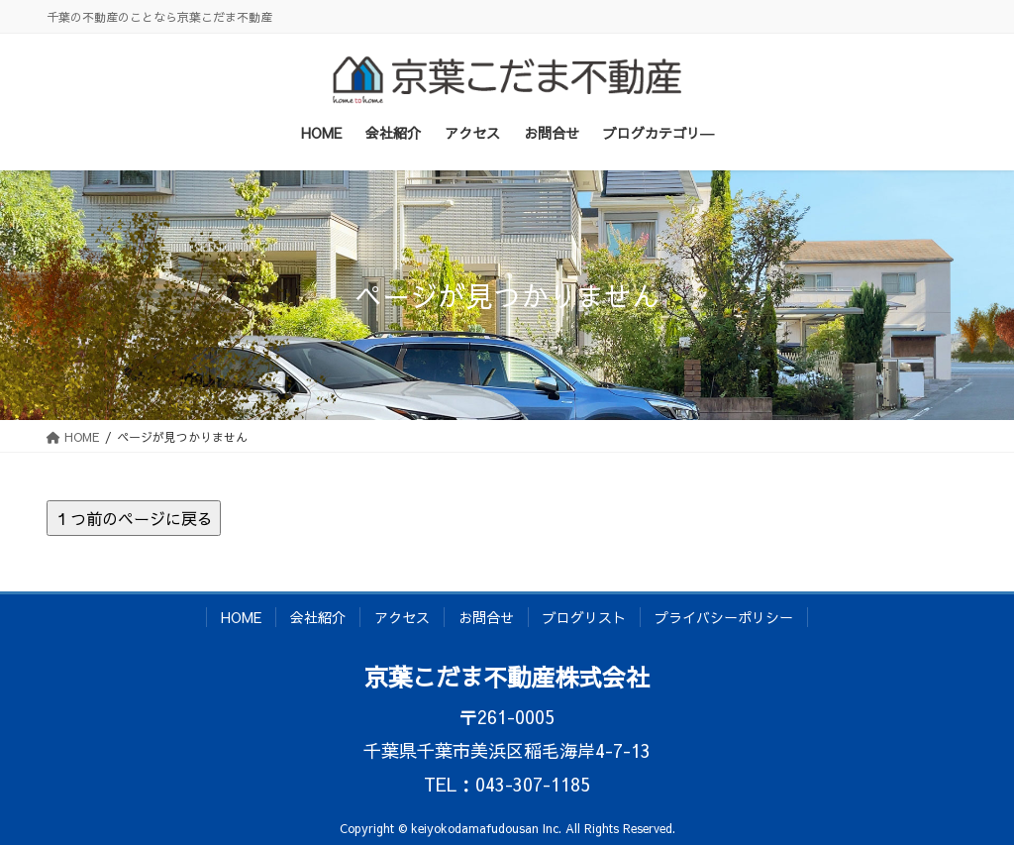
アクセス (402, 617)
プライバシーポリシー (724, 617)
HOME (241, 617)
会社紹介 (318, 617)
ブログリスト (584, 617)
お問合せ (486, 617)
